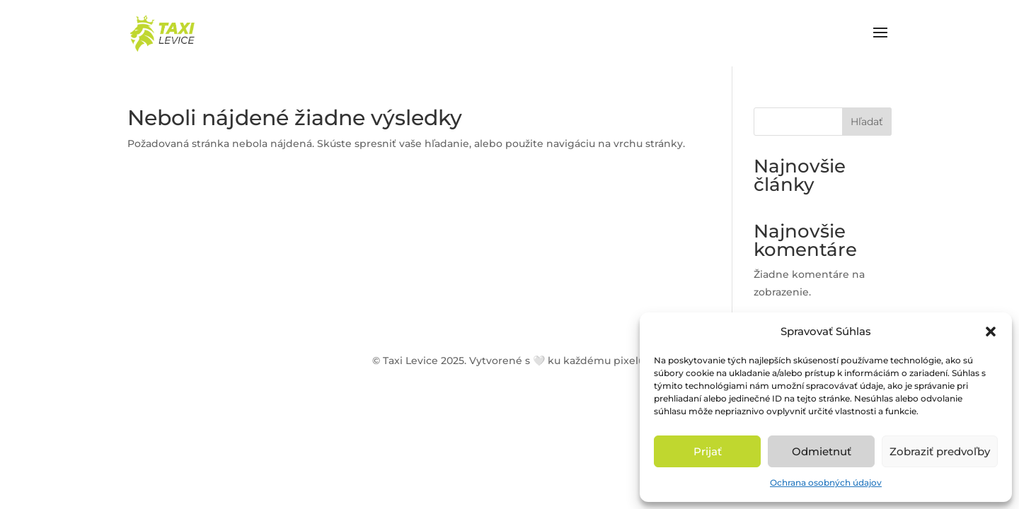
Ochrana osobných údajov (826, 482)
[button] (991, 331)
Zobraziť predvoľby (940, 451)
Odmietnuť (821, 451)
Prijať (707, 451)
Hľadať (867, 121)
